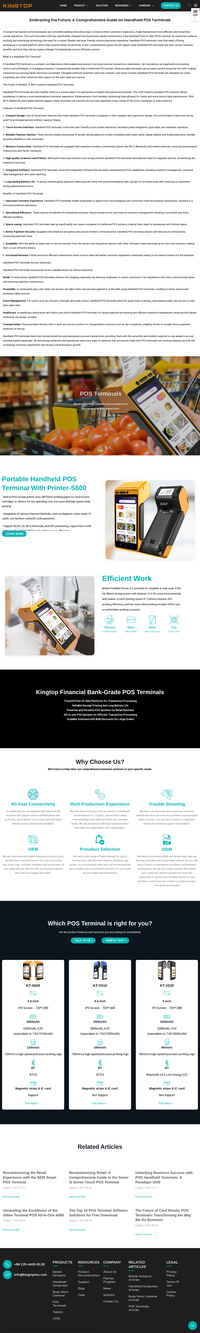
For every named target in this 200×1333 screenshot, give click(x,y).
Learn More (15, 533)
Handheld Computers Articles (143, 1271)
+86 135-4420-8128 (29, 1248)
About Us (110, 1255)
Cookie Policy (171, 1277)
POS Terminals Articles (139, 1291)
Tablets (58, 1295)
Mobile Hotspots (59, 1257)
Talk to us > (84, 924)
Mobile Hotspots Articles (140, 1261)
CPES (56, 1302)
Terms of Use (172, 1267)
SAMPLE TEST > (115, 924)
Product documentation (89, 1257)
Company (145, 5)
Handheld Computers (60, 1267)
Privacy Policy (171, 1257)
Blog (81, 1272)
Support (83, 1265)
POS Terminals (59, 1287)
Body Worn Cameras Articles (143, 1281)
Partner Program (109, 1263)
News (107, 1272)
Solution (102, 5)
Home (63, 5)
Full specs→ (33, 1087)
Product (80, 5)
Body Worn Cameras (60, 1277)
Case (81, 1278)
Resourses (122, 5)
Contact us (171, 5)
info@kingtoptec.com (30, 1258)
